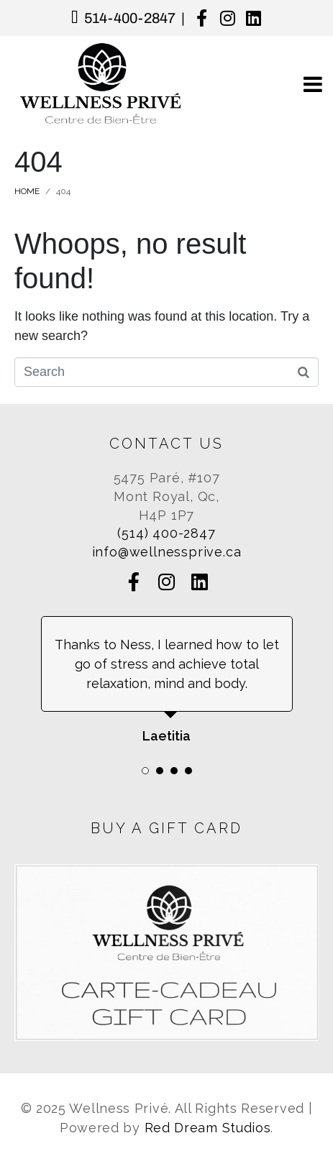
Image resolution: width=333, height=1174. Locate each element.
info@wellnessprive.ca (167, 551)
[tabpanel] (166, 681)
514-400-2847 (129, 18)
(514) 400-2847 (166, 533)
